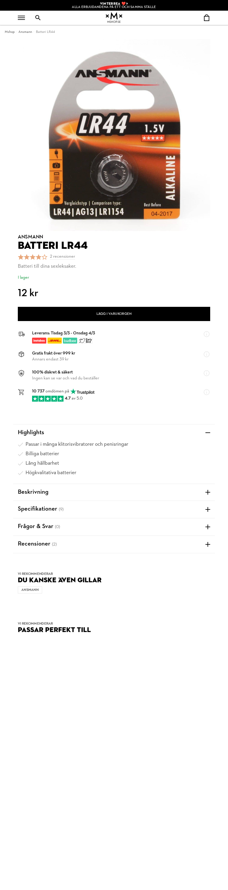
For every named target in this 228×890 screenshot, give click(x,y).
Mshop (10, 32)
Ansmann (25, 32)
